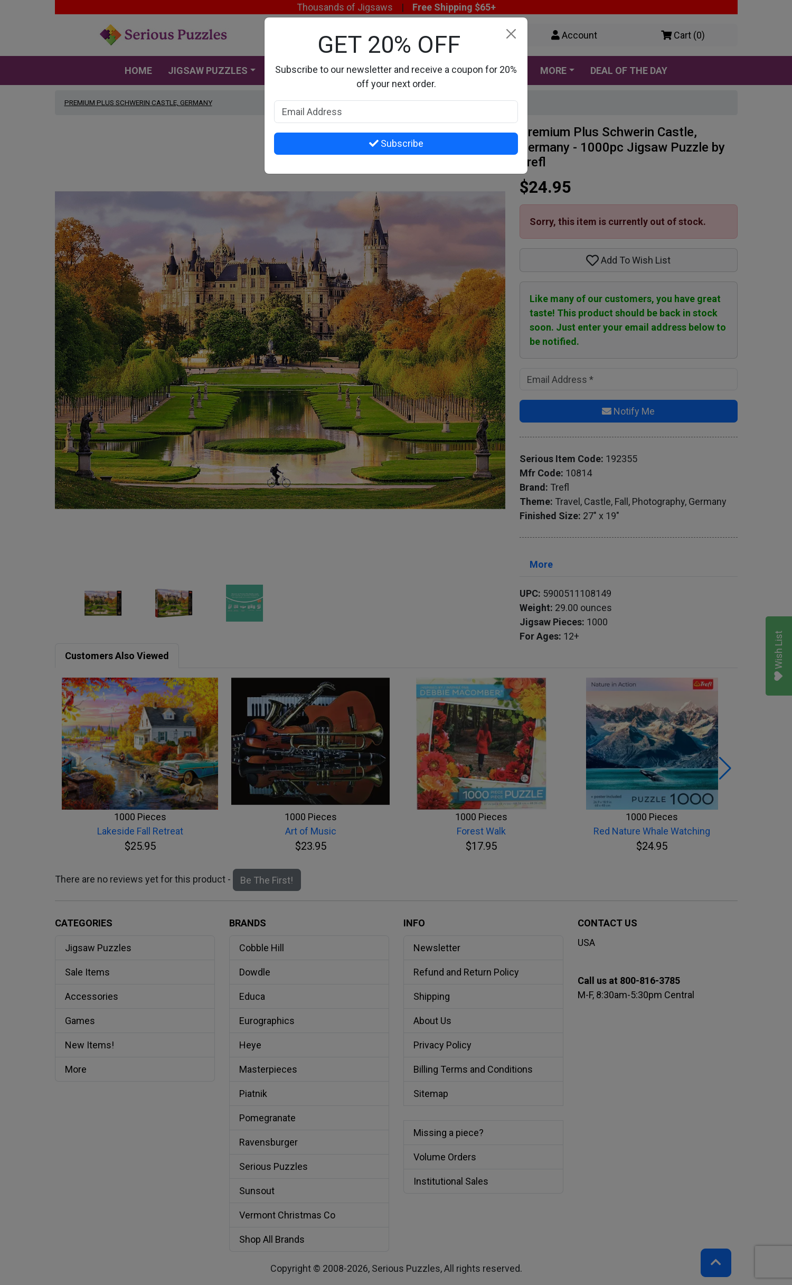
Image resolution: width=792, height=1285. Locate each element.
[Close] (511, 34)
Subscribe (396, 143)
